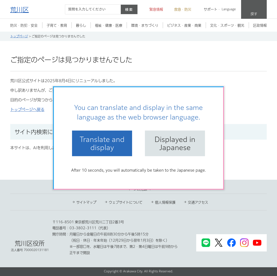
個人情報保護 (165, 202)
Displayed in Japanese (175, 143)
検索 (129, 9)
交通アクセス (198, 202)
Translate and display (102, 143)
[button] (153, 9)
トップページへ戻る (27, 109)
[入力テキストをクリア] (115, 9)
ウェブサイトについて (126, 202)
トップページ (19, 36)
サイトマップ (86, 202)
